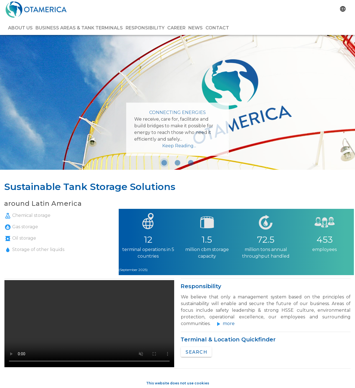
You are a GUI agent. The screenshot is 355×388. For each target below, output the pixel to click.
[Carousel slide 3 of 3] (190, 162)
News (195, 28)
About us (20, 28)
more (229, 323)
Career (176, 28)
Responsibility (145, 28)
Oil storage (20, 238)
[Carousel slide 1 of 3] (164, 162)
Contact (217, 28)
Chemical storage (27, 215)
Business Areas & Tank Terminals (79, 28)
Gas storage (21, 226)
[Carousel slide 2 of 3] (177, 162)
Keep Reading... (179, 145)
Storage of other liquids (34, 249)
